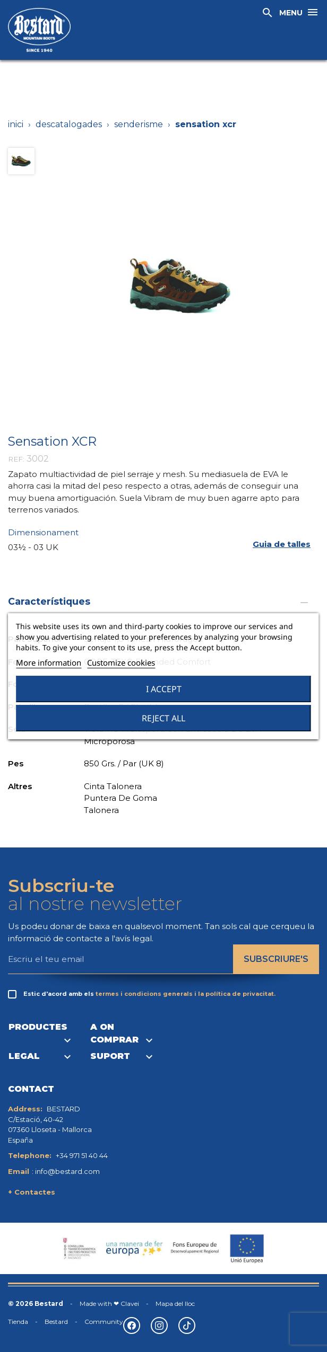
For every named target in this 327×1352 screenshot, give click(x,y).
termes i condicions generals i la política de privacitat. (186, 993)
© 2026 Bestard (35, 1303)
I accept (164, 689)
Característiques (159, 601)
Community (103, 1322)
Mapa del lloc (175, 1303)
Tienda (18, 1322)
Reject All (163, 718)
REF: (16, 459)
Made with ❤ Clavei (109, 1303)
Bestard (56, 1322)
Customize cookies (121, 662)
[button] (282, 544)
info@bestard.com (67, 1171)
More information (48, 662)
